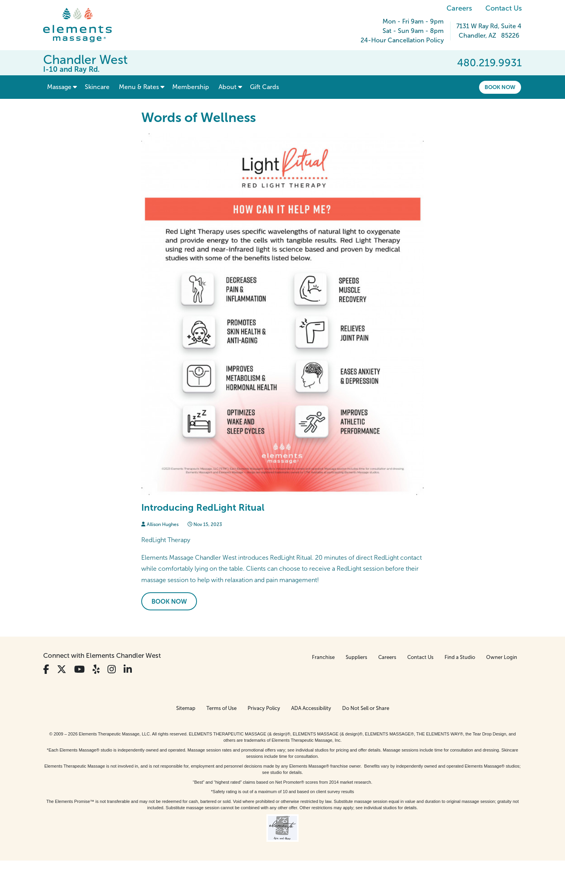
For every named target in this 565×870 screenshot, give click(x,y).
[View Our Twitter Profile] (61, 669)
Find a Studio (460, 657)
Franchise (323, 657)
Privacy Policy (264, 708)
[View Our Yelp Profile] (96, 669)
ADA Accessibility (311, 708)
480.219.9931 (489, 62)
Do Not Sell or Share (365, 708)
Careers (459, 8)
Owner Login (501, 657)
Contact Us (503, 8)
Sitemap (185, 708)
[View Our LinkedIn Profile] (127, 669)
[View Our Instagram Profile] (111, 669)
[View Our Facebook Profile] (46, 669)
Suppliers (356, 657)
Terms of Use (221, 708)
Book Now (500, 87)
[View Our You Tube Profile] (79, 669)
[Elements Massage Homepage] (83, 25)
